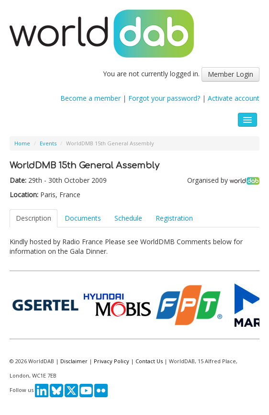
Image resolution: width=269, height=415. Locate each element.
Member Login (230, 74)
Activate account (233, 98)
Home (22, 143)
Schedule (128, 218)
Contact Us (149, 361)
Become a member (90, 98)
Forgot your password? (164, 98)
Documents (83, 218)
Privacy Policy (111, 361)
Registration (174, 218)
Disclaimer (74, 361)
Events (48, 143)
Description (33, 218)
